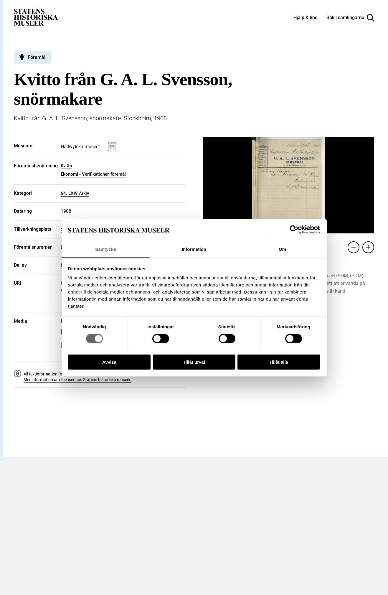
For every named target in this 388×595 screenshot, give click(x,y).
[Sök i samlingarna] (350, 18)
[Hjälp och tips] (305, 18)
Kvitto (66, 165)
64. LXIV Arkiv (75, 193)
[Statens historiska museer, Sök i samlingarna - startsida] (36, 17)
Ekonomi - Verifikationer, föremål (93, 174)
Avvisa (109, 362)
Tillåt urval (194, 362)
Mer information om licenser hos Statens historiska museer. (77, 379)
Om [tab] (282, 249)
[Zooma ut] (353, 247)
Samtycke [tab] (105, 249)
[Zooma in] (368, 247)
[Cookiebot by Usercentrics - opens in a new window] (294, 229)
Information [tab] (194, 249)
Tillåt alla (278, 362)
